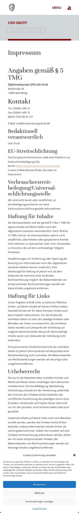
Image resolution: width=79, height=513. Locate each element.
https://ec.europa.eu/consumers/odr (37, 166)
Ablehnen (39, 492)
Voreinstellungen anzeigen (39, 501)
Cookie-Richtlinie (39, 508)
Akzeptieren (39, 484)
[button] (74, 455)
